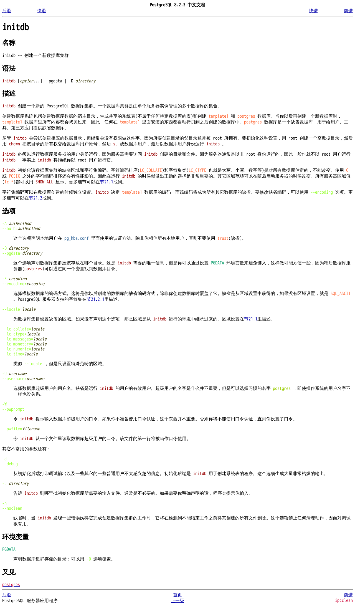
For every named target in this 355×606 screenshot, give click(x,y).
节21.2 (35, 198)
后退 (6, 10)
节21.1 (106, 182)
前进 (348, 10)
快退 (41, 10)
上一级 (177, 600)
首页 (177, 594)
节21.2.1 (95, 299)
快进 (313, 10)
